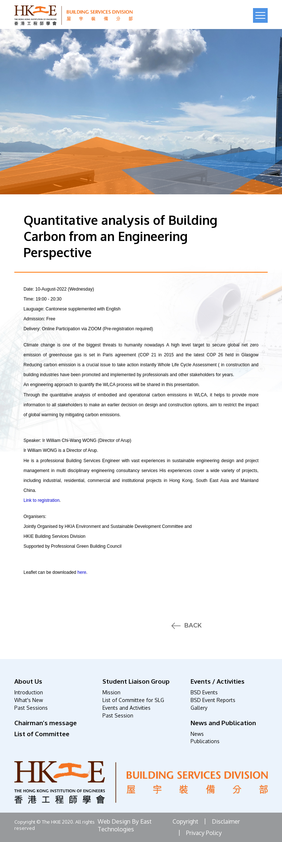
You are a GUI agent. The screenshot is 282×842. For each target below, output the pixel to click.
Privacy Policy (204, 832)
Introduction (28, 692)
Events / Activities (218, 681)
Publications (205, 741)
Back (193, 626)
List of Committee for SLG (133, 700)
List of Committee (41, 734)
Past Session (117, 715)
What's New (28, 700)
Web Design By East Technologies (125, 825)
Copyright (185, 821)
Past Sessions (31, 708)
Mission (111, 692)
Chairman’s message (45, 723)
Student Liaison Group (136, 681)
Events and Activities (126, 708)
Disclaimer (226, 821)
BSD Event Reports (213, 700)
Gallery (199, 708)
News (197, 734)
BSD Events (204, 692)
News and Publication (223, 723)
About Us (28, 681)
